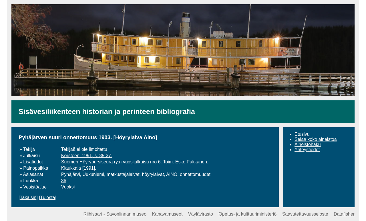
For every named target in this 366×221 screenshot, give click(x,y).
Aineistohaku (308, 144)
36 (63, 180)
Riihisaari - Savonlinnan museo (115, 214)
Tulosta (47, 197)
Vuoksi (68, 186)
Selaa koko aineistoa (316, 139)
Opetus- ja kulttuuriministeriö (247, 214)
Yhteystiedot (307, 149)
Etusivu (302, 134)
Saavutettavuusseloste (305, 214)
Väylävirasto (200, 214)
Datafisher (344, 214)
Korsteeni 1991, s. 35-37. (86, 155)
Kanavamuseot (167, 214)
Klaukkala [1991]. (78, 168)
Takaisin (28, 197)
